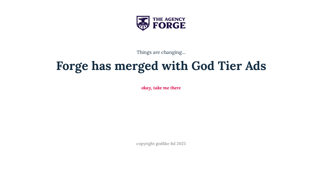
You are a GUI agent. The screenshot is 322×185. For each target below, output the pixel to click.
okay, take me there (161, 88)
